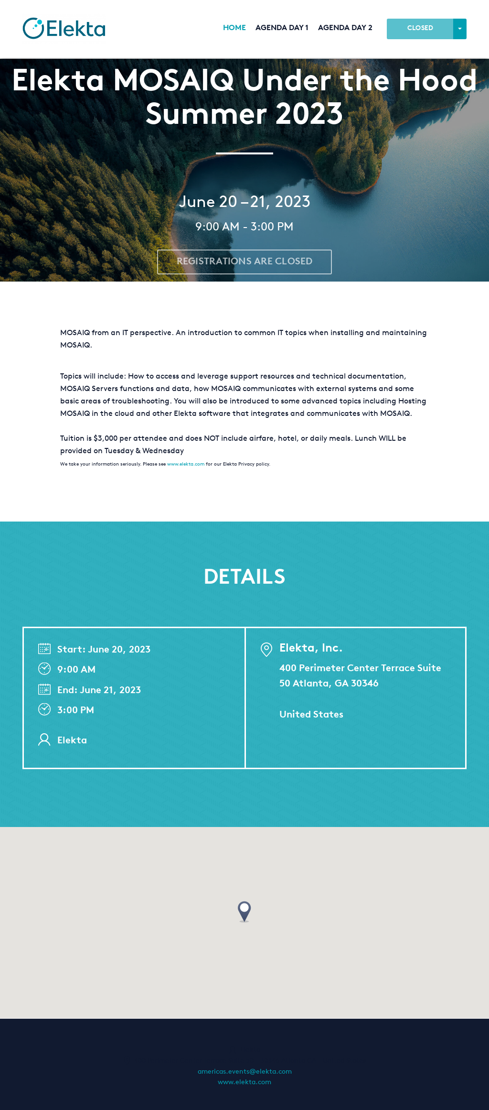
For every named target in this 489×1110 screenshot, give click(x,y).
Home (234, 29)
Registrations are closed (245, 262)
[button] (244, 912)
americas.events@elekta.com (245, 1072)
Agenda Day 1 (281, 29)
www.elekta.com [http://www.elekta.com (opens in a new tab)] (244, 1082)
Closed (420, 29)
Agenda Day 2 (345, 29)
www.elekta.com (185, 465)
